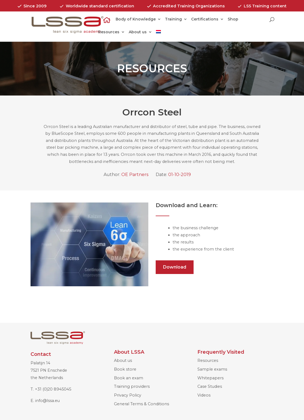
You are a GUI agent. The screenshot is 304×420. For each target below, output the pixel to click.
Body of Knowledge (136, 19)
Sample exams (212, 369)
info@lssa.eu (47, 400)
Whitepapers (210, 378)
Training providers (132, 386)
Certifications (204, 19)
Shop (233, 19)
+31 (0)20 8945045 (53, 389)
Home (105, 23)
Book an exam (128, 378)
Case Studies (209, 386)
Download (174, 267)
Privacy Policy (127, 395)
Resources (108, 32)
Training (173, 19)
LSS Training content (265, 6)
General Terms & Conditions (141, 403)
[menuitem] (158, 35)
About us (138, 32)
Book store (125, 369)
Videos (203, 395)
